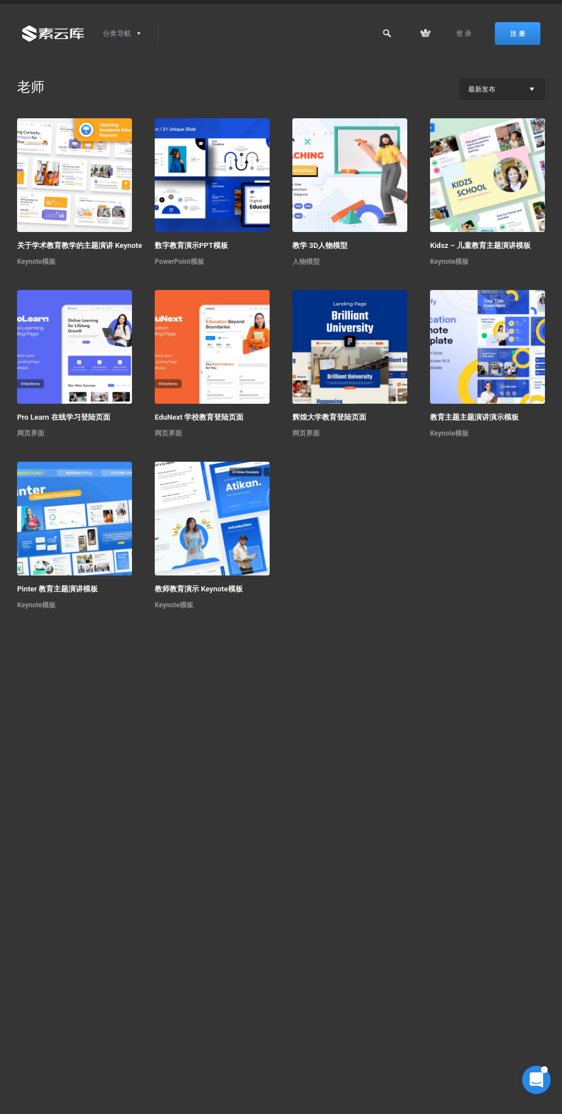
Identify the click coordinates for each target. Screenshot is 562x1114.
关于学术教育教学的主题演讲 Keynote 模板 (88, 245)
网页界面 (30, 433)
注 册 (517, 33)
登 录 (464, 34)
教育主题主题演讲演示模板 (474, 417)
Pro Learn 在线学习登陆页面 (63, 417)
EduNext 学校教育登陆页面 (199, 417)
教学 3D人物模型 (320, 245)
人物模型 (306, 262)
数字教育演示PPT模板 (191, 245)
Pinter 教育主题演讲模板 (57, 589)
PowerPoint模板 (179, 262)
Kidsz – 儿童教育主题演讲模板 (480, 245)
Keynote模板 (36, 262)
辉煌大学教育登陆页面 (329, 417)
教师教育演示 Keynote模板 (199, 589)
